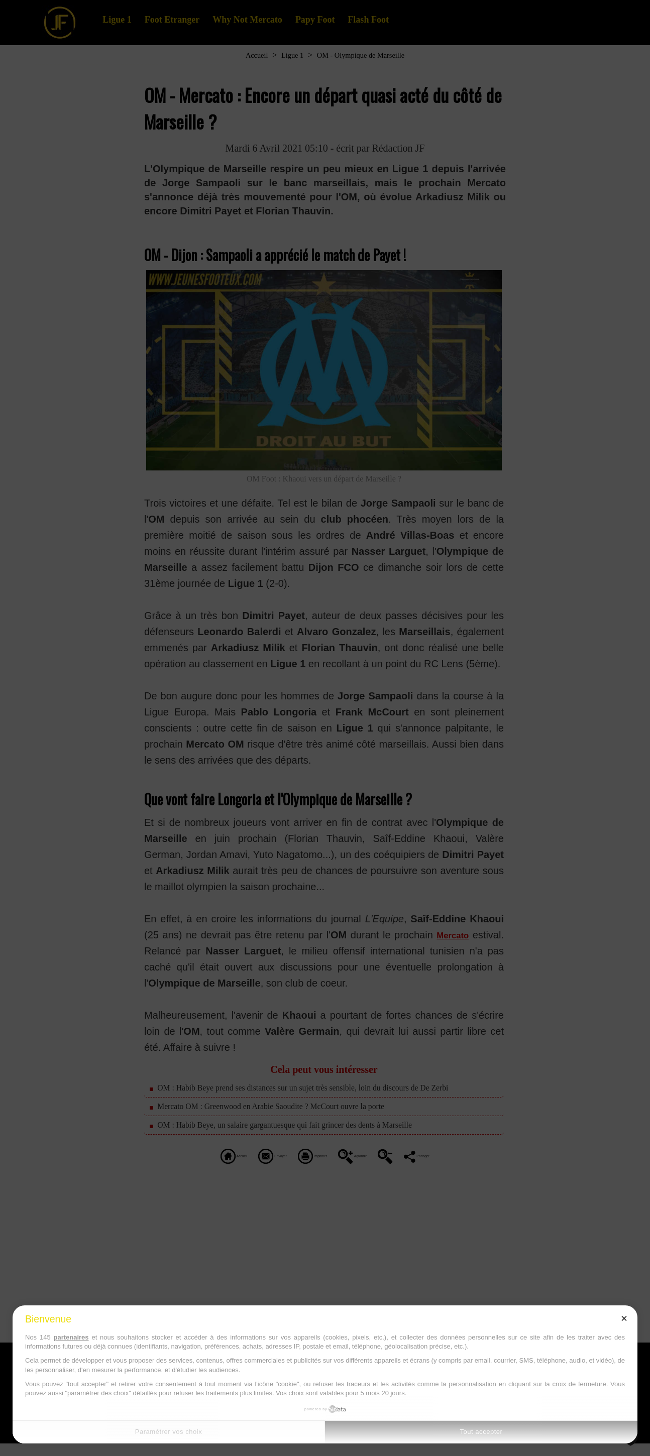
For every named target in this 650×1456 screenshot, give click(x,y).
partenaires (70, 1337)
